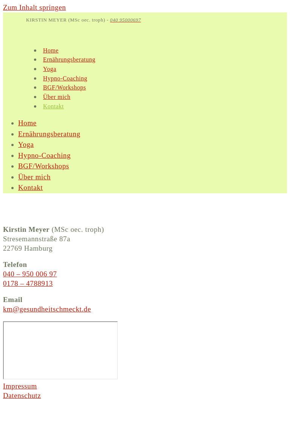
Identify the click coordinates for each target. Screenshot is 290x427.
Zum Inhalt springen (34, 7)
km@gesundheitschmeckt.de (47, 309)
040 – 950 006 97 (30, 274)
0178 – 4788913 (28, 283)
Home (27, 123)
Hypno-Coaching (44, 155)
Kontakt (30, 187)
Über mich (34, 177)
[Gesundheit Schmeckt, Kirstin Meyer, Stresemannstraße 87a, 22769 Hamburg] (60, 350)
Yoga (26, 144)
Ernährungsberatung (49, 134)
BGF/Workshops (43, 166)
